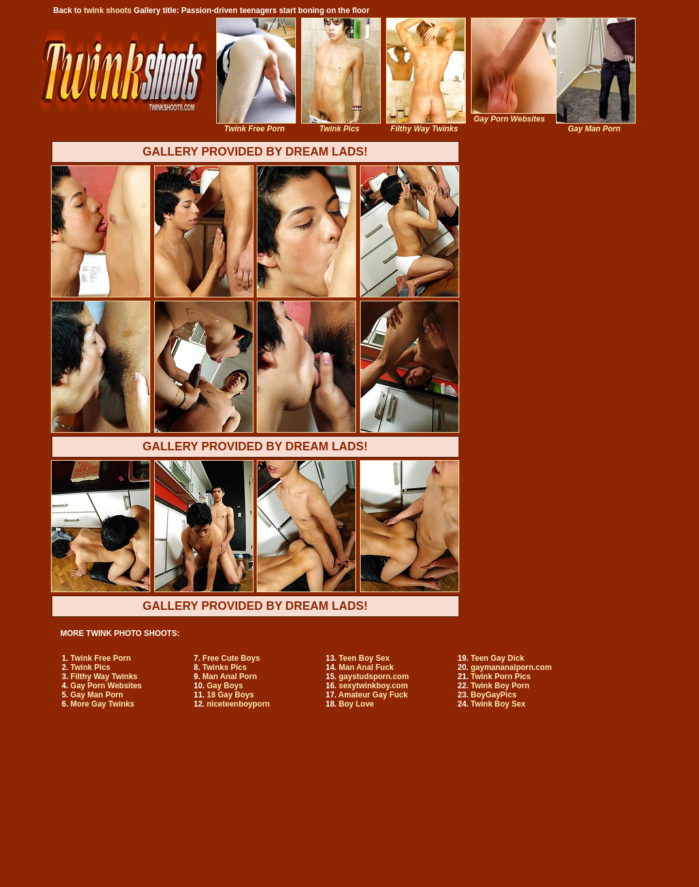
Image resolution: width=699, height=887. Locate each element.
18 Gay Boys (230, 694)
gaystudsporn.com (374, 676)
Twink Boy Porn (500, 685)
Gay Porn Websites (106, 685)
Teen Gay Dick (498, 658)
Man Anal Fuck (366, 667)
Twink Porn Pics (501, 676)
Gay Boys (225, 685)
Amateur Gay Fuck (373, 694)
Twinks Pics (225, 667)
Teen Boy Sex (364, 658)
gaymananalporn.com (511, 667)
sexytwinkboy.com (373, 685)
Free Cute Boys (231, 658)
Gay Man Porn (97, 694)
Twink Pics (90, 667)
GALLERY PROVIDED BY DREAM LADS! (255, 151)
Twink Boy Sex (498, 704)
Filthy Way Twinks (104, 676)
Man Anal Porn (230, 676)
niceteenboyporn (238, 704)
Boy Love (356, 704)
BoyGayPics (494, 694)
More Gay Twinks (103, 704)
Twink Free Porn (101, 658)
